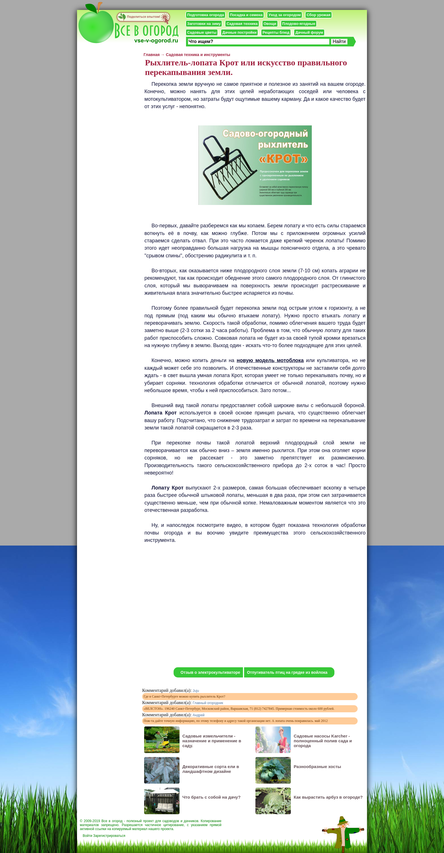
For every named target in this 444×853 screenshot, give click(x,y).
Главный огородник (208, 703)
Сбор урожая (318, 15)
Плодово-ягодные (298, 24)
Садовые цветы (201, 32)
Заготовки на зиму (204, 24)
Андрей (199, 715)
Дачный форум (309, 32)
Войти (87, 836)
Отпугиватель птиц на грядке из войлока (287, 672)
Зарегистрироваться (109, 836)
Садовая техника (242, 24)
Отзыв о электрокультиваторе (210, 672)
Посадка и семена (246, 15)
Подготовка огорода (205, 15)
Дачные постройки (239, 32)
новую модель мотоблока (270, 360)
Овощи (270, 24)
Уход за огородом (284, 15)
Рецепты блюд (275, 32)
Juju (196, 691)
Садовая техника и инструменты (198, 54)
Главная (152, 54)
